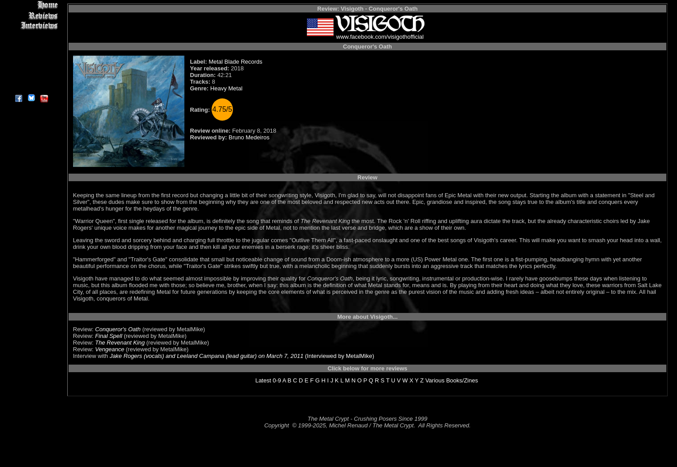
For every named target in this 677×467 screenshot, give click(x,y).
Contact (31, 77)
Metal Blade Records (235, 61)
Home (31, 5)
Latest (263, 380)
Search (31, 66)
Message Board (31, 46)
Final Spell (108, 336)
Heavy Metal (226, 88)
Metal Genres (31, 56)
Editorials (31, 36)
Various (435, 380)
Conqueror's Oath (118, 329)
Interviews (31, 25)
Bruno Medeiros (248, 137)
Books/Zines (462, 380)
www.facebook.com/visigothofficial (380, 36)
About (31, 87)
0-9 (277, 380)
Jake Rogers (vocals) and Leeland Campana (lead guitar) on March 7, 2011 (206, 356)
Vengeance (109, 349)
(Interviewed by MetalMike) (338, 356)
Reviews (31, 15)
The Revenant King (120, 342)
